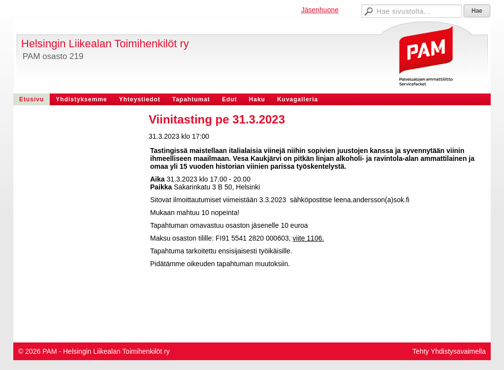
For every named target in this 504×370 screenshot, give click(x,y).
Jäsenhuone (320, 10)
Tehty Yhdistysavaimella (449, 351)
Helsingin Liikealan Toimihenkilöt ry (105, 43)
